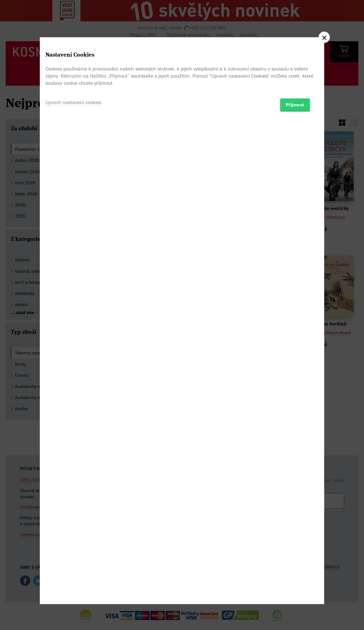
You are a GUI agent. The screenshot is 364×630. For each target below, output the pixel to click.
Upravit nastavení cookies (73, 345)
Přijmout (295, 348)
